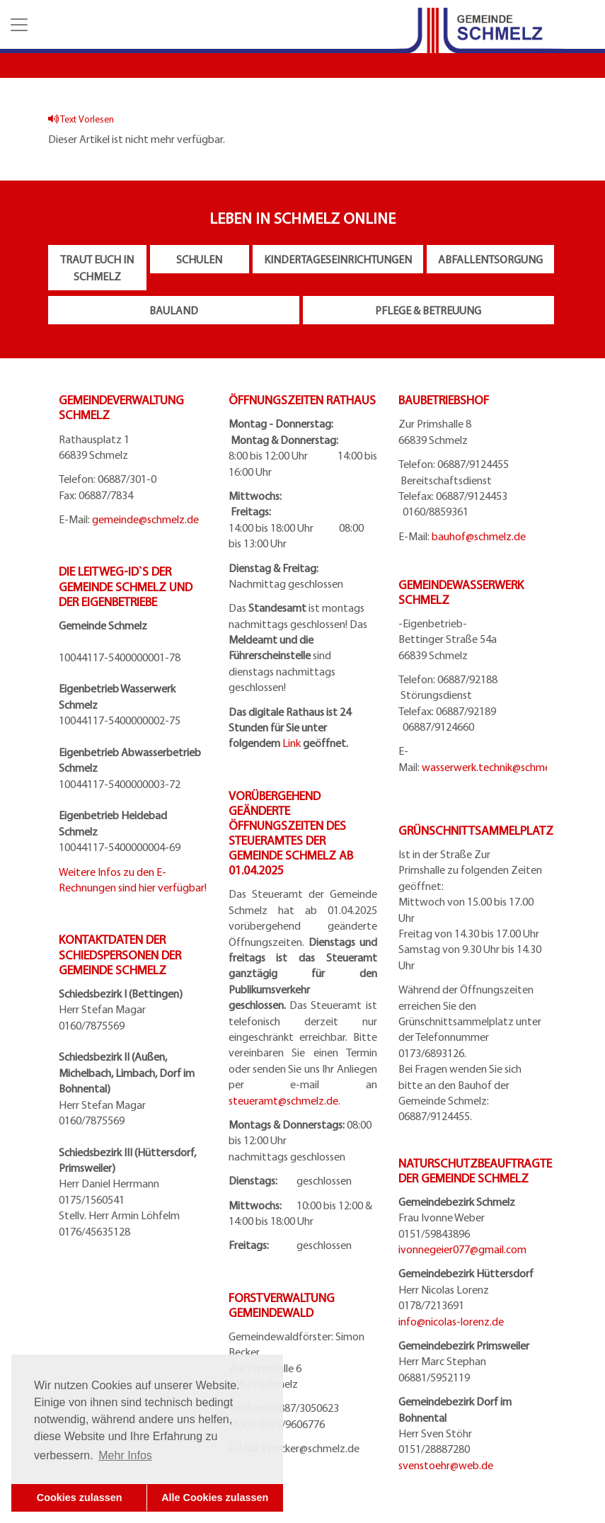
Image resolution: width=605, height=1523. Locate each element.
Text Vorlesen (81, 119)
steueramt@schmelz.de (283, 1100)
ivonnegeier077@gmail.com (462, 1249)
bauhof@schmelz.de (479, 536)
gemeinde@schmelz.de (145, 519)
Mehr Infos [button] (125, 1455)
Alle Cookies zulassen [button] (214, 1497)
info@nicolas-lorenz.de (451, 1321)
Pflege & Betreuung (428, 310)
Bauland (173, 310)
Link (291, 743)
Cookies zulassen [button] (79, 1497)
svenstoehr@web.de (445, 1465)
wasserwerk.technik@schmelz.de (497, 767)
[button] (17, 24)
